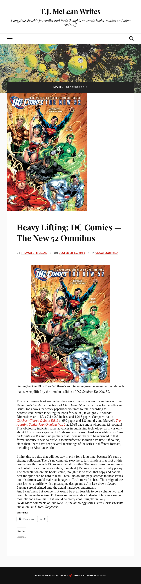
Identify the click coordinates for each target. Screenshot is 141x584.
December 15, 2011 (72, 252)
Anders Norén (96, 575)
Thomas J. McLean (34, 252)
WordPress (60, 575)
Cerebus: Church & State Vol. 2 (37, 420)
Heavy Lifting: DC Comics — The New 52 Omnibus (69, 232)
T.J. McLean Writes (70, 11)
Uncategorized (106, 252)
